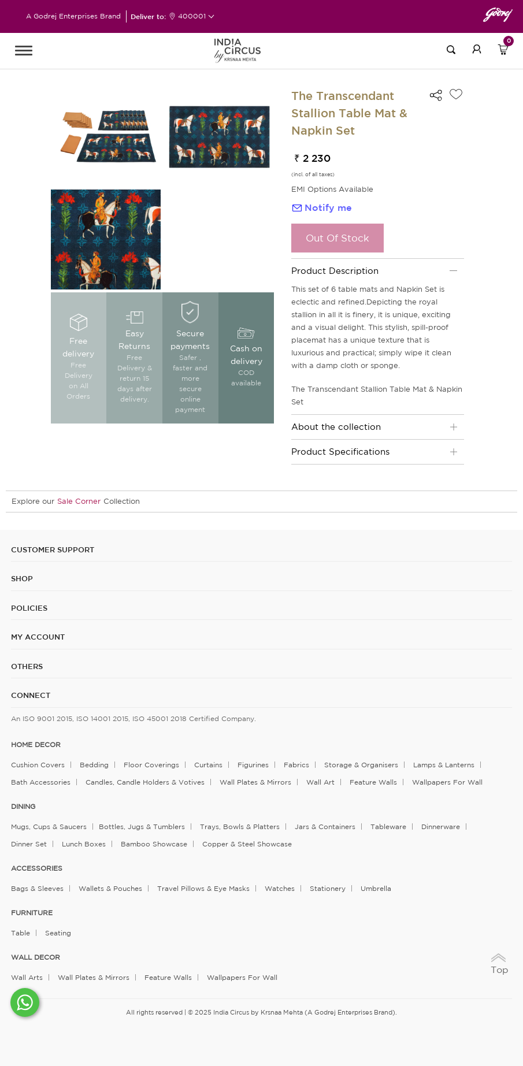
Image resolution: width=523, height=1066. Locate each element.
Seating (58, 933)
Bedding (94, 765)
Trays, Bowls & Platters (240, 826)
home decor (36, 744)
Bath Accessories (41, 782)
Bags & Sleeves (37, 888)
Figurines (253, 765)
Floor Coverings (151, 765)
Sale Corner (79, 501)
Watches (280, 888)
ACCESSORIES (36, 868)
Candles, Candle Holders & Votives (145, 782)
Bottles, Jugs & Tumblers (142, 826)
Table (20, 933)
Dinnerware (440, 826)
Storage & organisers (361, 765)
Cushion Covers (38, 765)
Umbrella (376, 888)
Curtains (208, 765)
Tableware (388, 826)
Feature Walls (373, 782)
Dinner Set (29, 844)
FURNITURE (32, 912)
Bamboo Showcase (154, 844)
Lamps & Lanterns (443, 765)
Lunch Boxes (84, 844)
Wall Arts (27, 977)
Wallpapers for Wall (447, 782)
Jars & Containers (325, 826)
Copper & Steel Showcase (247, 844)
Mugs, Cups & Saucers (49, 826)
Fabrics (296, 765)
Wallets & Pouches (110, 888)
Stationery (328, 888)
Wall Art (320, 782)
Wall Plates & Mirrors (255, 782)
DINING (23, 806)
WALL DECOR (35, 957)
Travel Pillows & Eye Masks (203, 888)
